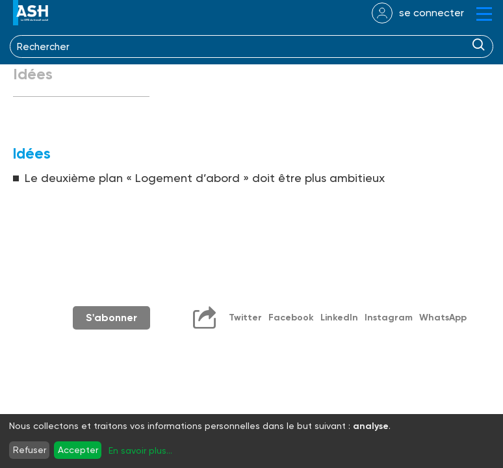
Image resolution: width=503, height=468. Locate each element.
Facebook (291, 317)
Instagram (389, 317)
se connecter (431, 12)
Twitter (245, 317)
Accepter (78, 450)
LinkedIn (339, 317)
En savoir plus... (140, 450)
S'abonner (111, 317)
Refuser (29, 450)
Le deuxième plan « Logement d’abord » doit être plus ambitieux (205, 178)
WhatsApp (443, 317)
